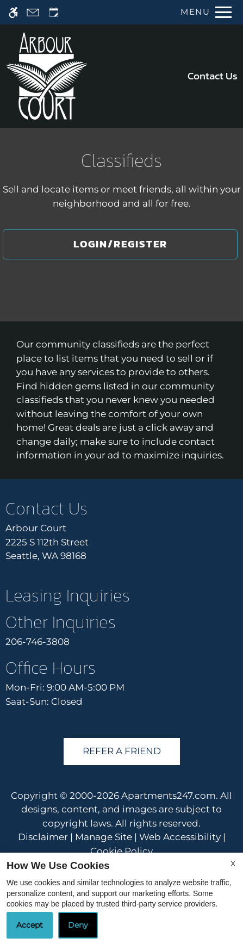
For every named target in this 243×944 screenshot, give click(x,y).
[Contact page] (33, 12)
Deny (78, 925)
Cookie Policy (121, 851)
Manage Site (103, 836)
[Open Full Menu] (203, 12)
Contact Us (213, 76)
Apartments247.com (168, 795)
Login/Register (120, 244)
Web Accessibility (180, 836)
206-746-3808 (37, 641)
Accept (29, 925)
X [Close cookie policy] (232, 863)
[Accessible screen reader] (13, 12)
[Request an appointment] (54, 12)
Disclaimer (43, 836)
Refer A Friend (122, 751)
